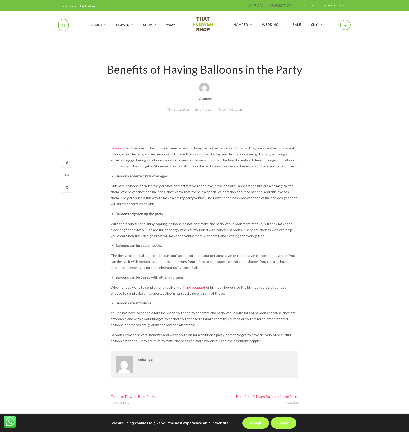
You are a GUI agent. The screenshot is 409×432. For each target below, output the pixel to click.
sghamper (146, 359)
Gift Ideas (206, 109)
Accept (256, 423)
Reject (283, 423)
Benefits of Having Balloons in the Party (267, 396)
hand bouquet (195, 287)
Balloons (117, 148)
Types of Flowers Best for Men (135, 396)
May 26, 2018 (181, 109)
